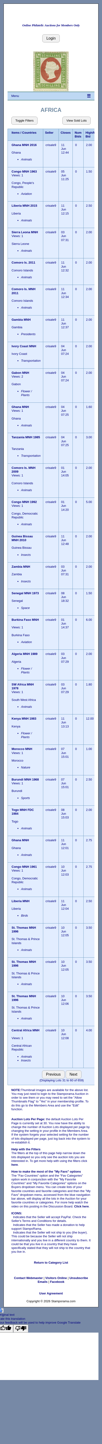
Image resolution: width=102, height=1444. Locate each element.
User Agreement (51, 1293)
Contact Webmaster (28, 1278)
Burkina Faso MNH (25, 619)
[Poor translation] (20, 1329)
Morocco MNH (22, 749)
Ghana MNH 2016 (24, 145)
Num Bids (78, 134)
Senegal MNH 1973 (25, 593)
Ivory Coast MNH (24, 346)
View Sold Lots (76, 120)
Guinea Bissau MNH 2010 (22, 538)
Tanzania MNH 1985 (26, 437)
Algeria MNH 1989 (25, 654)
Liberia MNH (21, 901)
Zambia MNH (21, 566)
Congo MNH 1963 (24, 171)
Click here (81, 1206)
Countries (29, 132)
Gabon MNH (21, 373)
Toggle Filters (24, 120)
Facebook (57, 1282)
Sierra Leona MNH (25, 232)
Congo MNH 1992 (24, 502)
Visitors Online (56, 1278)
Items (16, 132)
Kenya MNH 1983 (24, 718)
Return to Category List (51, 1262)
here (14, 1164)
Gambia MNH (22, 319)
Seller (49, 132)
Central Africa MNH (25, 1030)
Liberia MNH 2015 (25, 205)
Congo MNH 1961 (24, 866)
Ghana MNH (21, 407)
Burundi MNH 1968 (25, 779)
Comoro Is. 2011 (23, 262)
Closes (66, 132)
